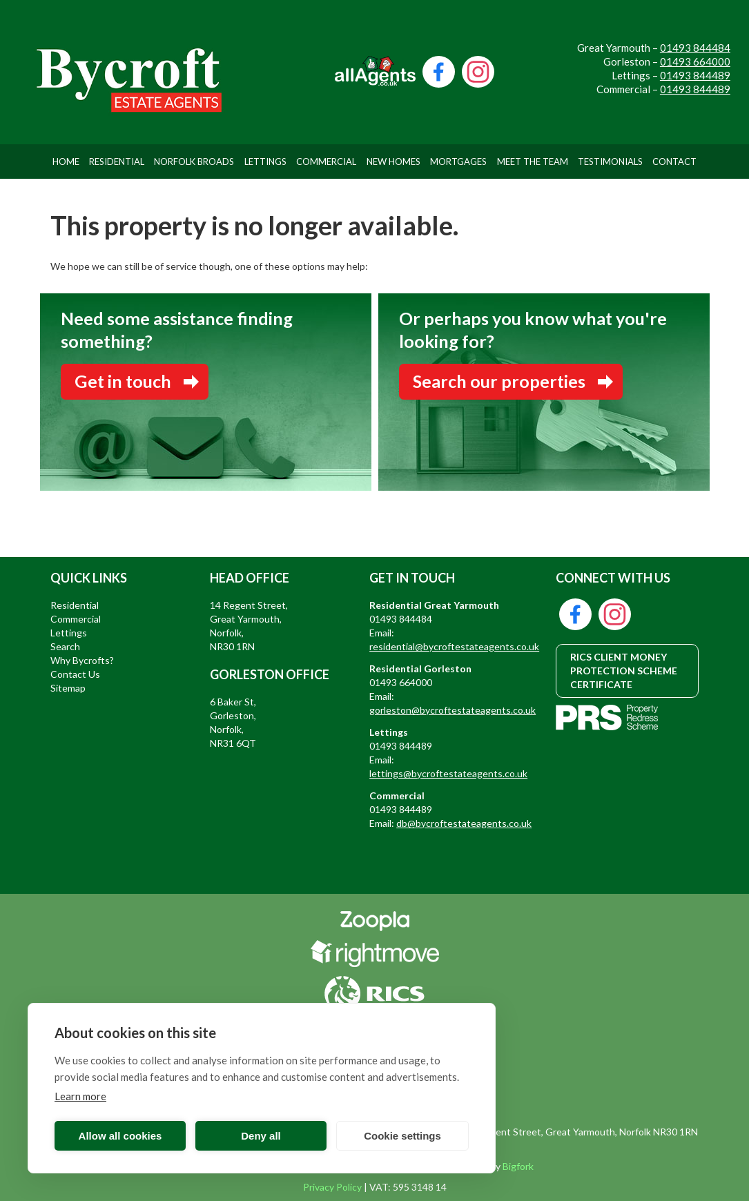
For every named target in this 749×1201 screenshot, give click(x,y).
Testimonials (610, 161)
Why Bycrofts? (82, 660)
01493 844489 (695, 75)
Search (65, 646)
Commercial (326, 161)
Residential (116, 161)
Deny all (261, 1136)
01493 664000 (695, 61)
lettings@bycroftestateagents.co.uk (448, 773)
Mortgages (458, 161)
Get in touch (123, 381)
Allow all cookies (120, 1136)
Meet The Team (532, 161)
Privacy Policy (332, 1187)
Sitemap (68, 688)
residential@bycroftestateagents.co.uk (454, 646)
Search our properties (499, 381)
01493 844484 (695, 47)
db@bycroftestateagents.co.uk (464, 823)
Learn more (80, 1096)
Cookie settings (402, 1136)
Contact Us (75, 674)
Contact (674, 161)
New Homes (393, 161)
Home (65, 161)
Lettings (265, 161)
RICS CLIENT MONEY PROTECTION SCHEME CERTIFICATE (623, 670)
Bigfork (518, 1166)
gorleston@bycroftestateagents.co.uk (452, 710)
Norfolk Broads (194, 161)
